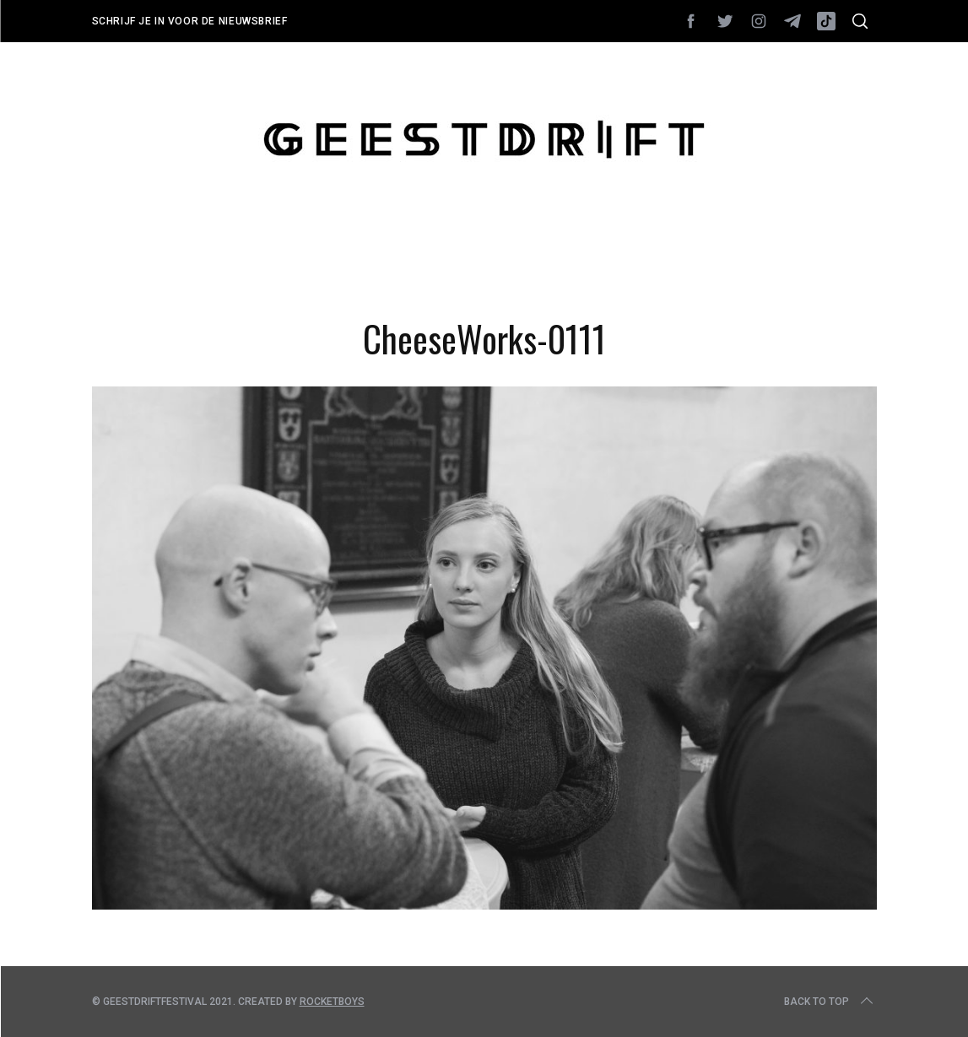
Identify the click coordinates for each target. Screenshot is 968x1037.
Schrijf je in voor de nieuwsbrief (190, 21)
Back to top (830, 1001)
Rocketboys (332, 1001)
